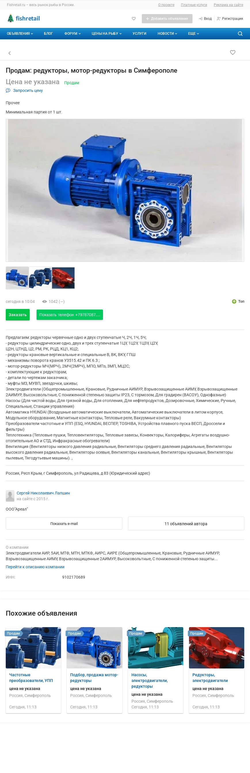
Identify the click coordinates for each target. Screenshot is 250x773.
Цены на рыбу (107, 33)
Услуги (139, 34)
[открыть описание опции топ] (237, 301)
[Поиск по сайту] (240, 33)
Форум (73, 33)
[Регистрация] (229, 18)
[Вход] (205, 18)
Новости (168, 33)
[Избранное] (133, 18)
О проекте (166, 5)
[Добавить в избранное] (232, 52)
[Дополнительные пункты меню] (193, 33)
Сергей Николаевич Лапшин (43, 493)
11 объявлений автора (186, 523)
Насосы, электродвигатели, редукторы (149, 680)
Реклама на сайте (228, 5)
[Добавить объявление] (167, 18)
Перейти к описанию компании (35, 567)
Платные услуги (194, 5)
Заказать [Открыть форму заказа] (18, 314)
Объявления (20, 33)
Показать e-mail (64, 523)
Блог (48, 34)
